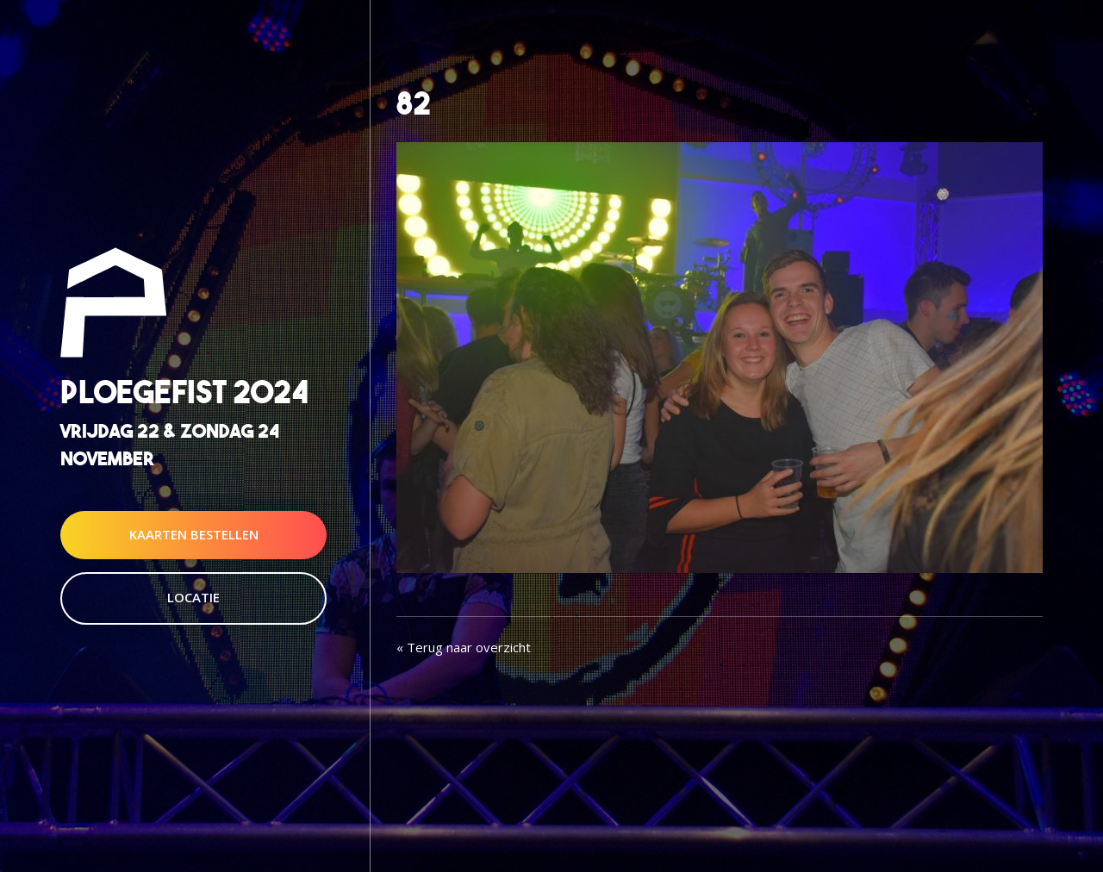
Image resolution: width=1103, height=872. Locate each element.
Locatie (193, 597)
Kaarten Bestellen (194, 534)
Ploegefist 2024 (184, 392)
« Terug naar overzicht (463, 647)
